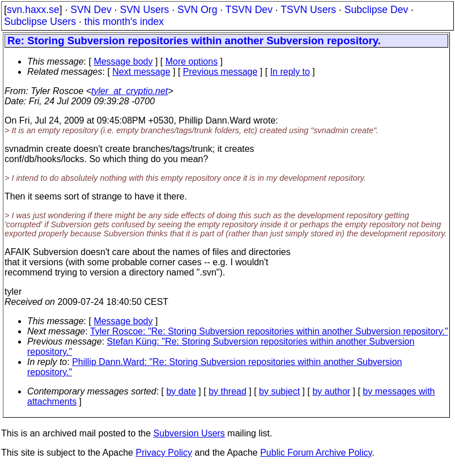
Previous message (220, 72)
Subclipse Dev (376, 9)
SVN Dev (90, 9)
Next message (141, 72)
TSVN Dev (249, 9)
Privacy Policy (163, 452)
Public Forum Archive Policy (316, 452)
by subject (279, 391)
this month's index (124, 21)
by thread (227, 391)
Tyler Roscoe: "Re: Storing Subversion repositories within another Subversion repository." (269, 331)
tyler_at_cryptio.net (129, 91)
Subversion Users (189, 433)
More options (191, 61)
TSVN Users (308, 9)
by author (331, 391)
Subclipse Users (40, 21)
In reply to (290, 72)
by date (180, 391)
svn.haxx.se (33, 9)
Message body (122, 61)
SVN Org (197, 9)
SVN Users (144, 9)
